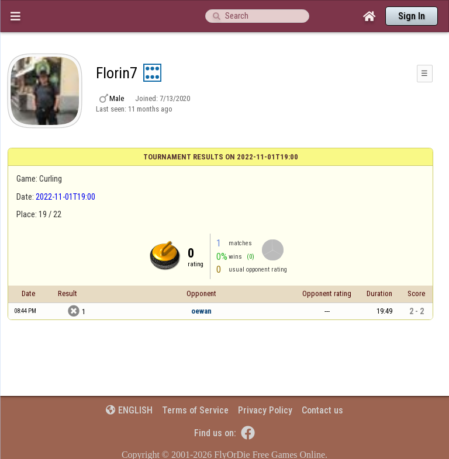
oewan (201, 311)
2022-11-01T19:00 (65, 196)
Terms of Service (195, 410)
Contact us (322, 410)
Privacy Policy (265, 410)
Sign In (411, 16)
